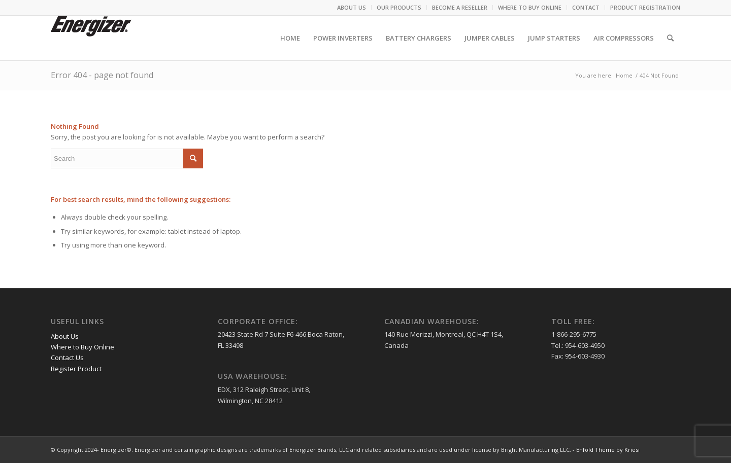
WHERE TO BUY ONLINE (529, 7)
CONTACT (586, 7)
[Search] (670, 38)
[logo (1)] (91, 38)
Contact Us (67, 357)
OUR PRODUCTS (399, 7)
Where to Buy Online (82, 346)
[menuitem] (352, 7)
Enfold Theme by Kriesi (608, 449)
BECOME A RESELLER (459, 7)
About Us (65, 336)
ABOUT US (351, 7)
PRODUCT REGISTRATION (645, 7)
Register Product (76, 368)
